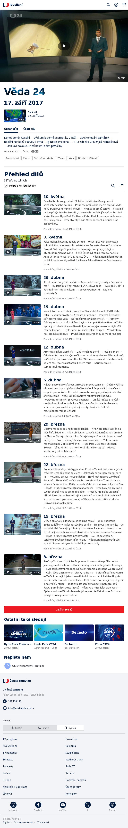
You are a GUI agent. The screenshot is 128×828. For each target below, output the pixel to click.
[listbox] (43, 728)
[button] (64, 46)
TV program (10, 739)
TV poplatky (10, 752)
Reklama (70, 745)
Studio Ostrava (74, 759)
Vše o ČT (7, 793)
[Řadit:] (121, 185)
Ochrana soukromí (23, 822)
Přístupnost (43, 822)
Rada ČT (70, 766)
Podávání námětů (75, 780)
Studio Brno (72, 752)
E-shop (7, 780)
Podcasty (8, 766)
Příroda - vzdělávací (87, 158)
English (6, 822)
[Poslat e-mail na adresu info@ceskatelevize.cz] (64, 708)
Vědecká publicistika (44, 158)
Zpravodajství (12, 158)
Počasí (6, 773)
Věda (71, 158)
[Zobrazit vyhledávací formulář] (108, 5)
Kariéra (69, 773)
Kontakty (70, 793)
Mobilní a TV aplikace (15, 786)
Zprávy (26, 158)
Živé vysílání (10, 745)
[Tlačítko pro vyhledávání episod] (113, 186)
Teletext (8, 759)
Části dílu (29, 129)
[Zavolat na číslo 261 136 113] (64, 701)
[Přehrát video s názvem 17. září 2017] (64, 46)
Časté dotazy (73, 786)
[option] (16, 727)
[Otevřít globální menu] (124, 5)
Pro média (71, 739)
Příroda (61, 158)
